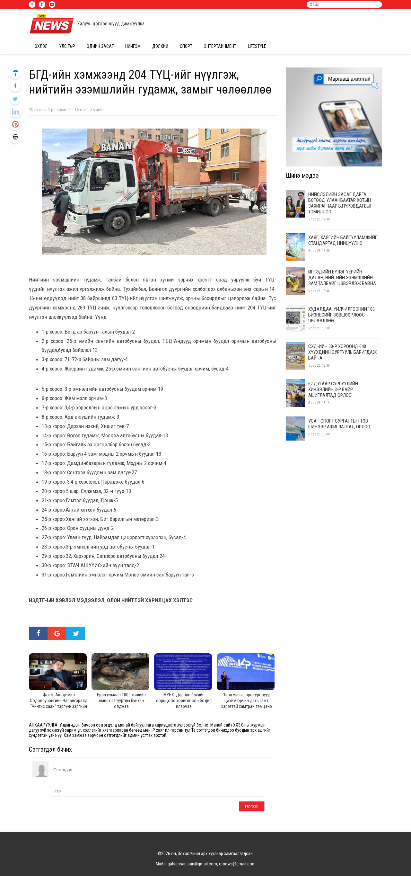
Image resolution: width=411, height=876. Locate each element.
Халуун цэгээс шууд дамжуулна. (111, 24)
